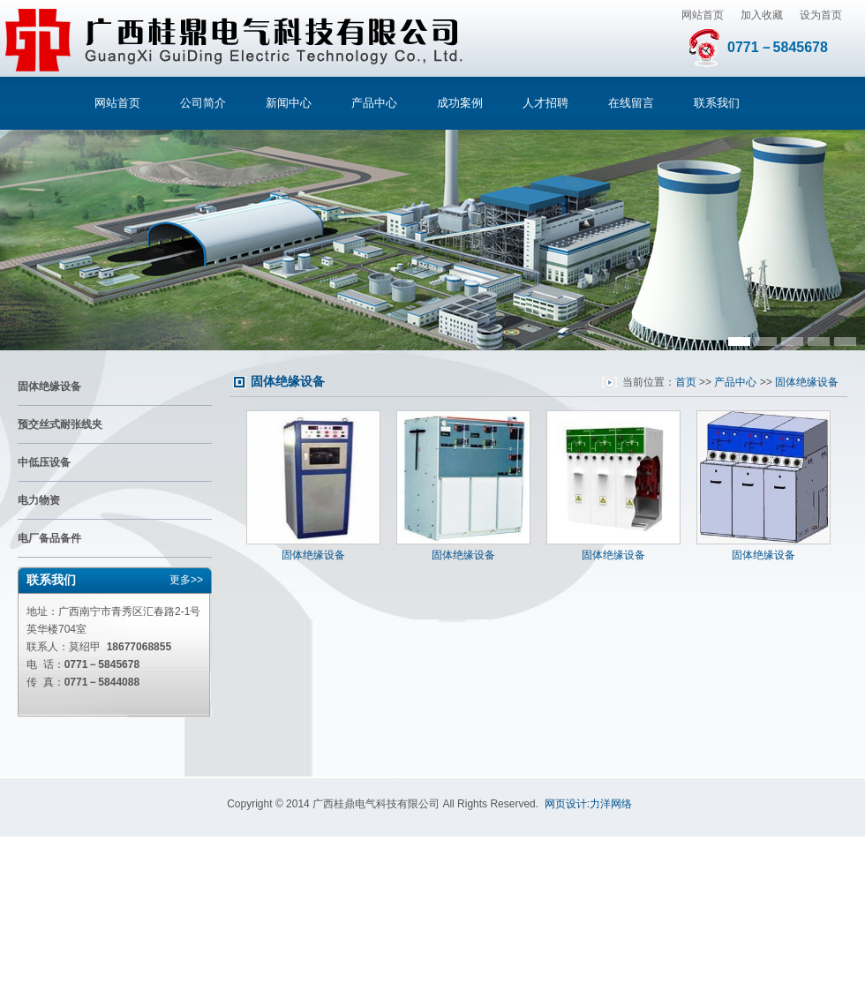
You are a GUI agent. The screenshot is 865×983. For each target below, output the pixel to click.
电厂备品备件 (49, 538)
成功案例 (460, 102)
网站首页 (702, 15)
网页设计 (566, 804)
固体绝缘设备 (49, 386)
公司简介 (203, 102)
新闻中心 (289, 102)
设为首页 (821, 15)
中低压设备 (44, 462)
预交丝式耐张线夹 (60, 424)
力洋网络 (611, 804)
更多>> (186, 580)
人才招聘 (545, 102)
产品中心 (374, 102)
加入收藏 (762, 15)
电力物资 (39, 500)
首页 (685, 382)
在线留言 (631, 102)
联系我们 (717, 102)
